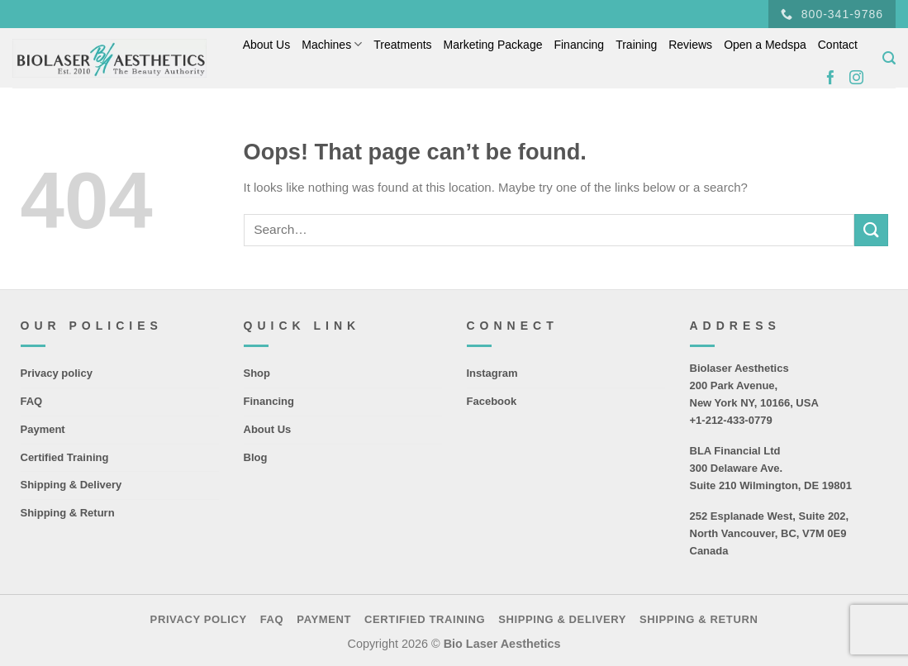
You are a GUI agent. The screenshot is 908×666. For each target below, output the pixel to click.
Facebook (492, 401)
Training (636, 44)
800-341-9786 (832, 14)
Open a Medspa (765, 44)
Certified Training (65, 457)
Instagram (492, 373)
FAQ (32, 401)
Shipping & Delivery (71, 484)
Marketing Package (493, 44)
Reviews (690, 44)
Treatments (402, 44)
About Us (267, 44)
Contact (838, 44)
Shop (257, 373)
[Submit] (870, 230)
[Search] (889, 58)
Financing (579, 44)
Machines (332, 44)
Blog (256, 457)
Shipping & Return (68, 513)
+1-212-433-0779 (731, 420)
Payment (43, 429)
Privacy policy (57, 373)
